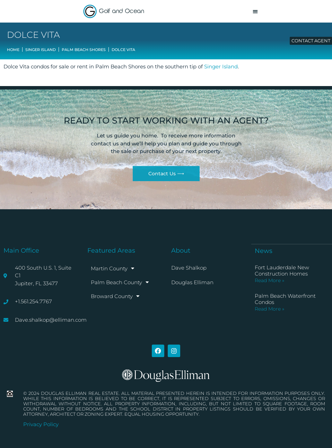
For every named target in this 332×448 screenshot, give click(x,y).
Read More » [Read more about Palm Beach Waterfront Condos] (269, 309)
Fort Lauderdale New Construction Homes (282, 270)
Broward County (115, 296)
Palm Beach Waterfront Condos (285, 299)
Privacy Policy (41, 424)
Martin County (112, 268)
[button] (255, 11)
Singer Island (221, 66)
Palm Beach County (120, 282)
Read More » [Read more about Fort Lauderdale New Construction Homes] (269, 280)
